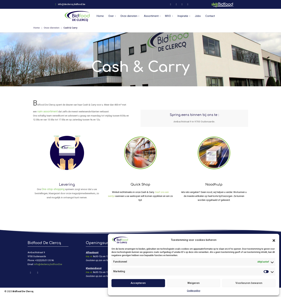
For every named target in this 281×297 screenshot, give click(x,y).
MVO (168, 16)
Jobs (198, 16)
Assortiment (151, 16)
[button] (274, 240)
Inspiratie (182, 16)
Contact (210, 16)
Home (100, 16)
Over (111, 16)
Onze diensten (128, 16)
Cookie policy (193, 290)
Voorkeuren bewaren (248, 283)
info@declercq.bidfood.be (48, 264)
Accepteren (138, 283)
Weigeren (193, 283)
